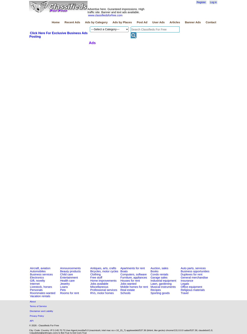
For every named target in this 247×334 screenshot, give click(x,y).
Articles (175, 22)
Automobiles (38, 271)
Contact (211, 22)
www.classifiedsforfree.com (105, 15)
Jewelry (65, 283)
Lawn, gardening (161, 283)
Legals (185, 283)
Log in (213, 2)
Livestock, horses (41, 286)
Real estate (127, 289)
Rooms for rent (69, 293)
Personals (36, 289)
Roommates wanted (42, 293)
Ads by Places (122, 22)
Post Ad (142, 22)
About (33, 301)
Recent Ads (72, 22)
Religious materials (193, 289)
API (31, 320)
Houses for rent (130, 280)
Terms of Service (38, 306)
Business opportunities (195, 271)
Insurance (187, 280)
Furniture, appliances (133, 277)
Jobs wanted (128, 283)
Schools (125, 293)
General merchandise (194, 277)
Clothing (95, 274)
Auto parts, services (193, 268)
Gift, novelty (37, 280)
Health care (67, 280)
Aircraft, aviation (40, 268)
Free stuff (96, 277)
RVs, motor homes (102, 293)
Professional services (103, 289)
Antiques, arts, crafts (103, 268)
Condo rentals (159, 274)
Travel (184, 293)
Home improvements (103, 280)
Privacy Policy (37, 316)
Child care (66, 274)
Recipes (156, 289)
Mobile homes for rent (134, 286)
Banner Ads (193, 22)
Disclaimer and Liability (41, 311)
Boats (124, 271)
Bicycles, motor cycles (104, 271)
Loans (64, 286)
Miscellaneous (99, 286)
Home (56, 22)
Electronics (37, 277)
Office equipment (191, 286)
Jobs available (99, 283)
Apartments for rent (132, 268)
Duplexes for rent (191, 274)
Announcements (70, 268)
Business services (41, 274)
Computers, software (133, 274)
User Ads (158, 22)
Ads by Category (96, 22)
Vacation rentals (40, 296)
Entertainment (69, 277)
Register (201, 2)
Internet (35, 283)
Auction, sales (159, 268)
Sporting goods (160, 293)
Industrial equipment (163, 280)
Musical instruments (163, 286)
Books (155, 271)
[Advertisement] (58, 67)
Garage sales (159, 277)
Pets (63, 289)
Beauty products (70, 271)
